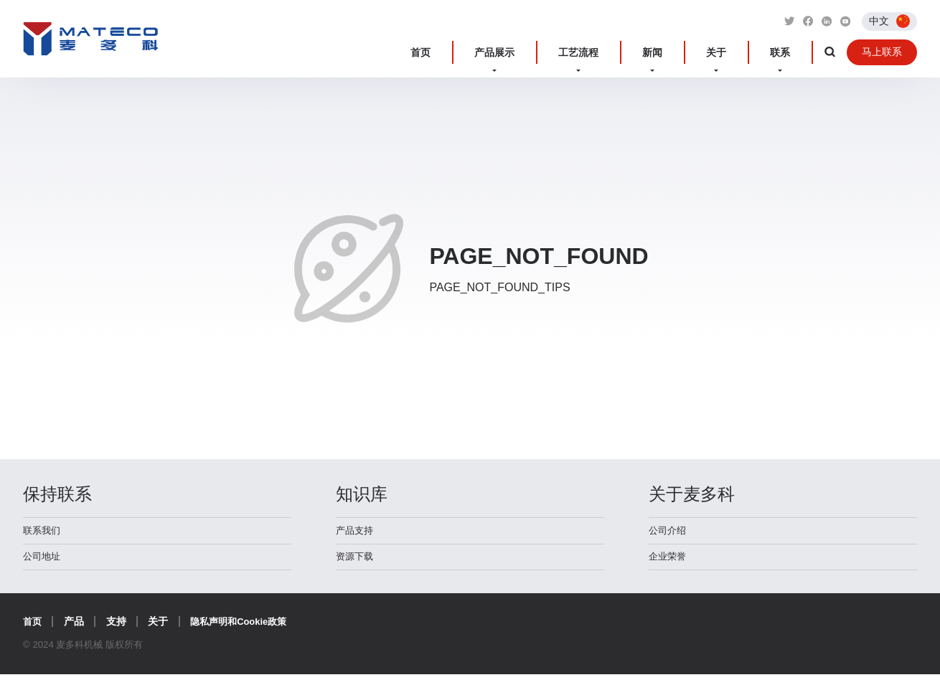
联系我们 (43, 532)
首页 (512, 52)
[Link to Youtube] (844, 21)
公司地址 (43, 561)
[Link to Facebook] (804, 21)
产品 (75, 627)
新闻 (693, 52)
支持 (118, 627)
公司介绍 (669, 532)
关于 (739, 52)
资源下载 (356, 561)
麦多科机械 (91, 45)
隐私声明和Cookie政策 (244, 627)
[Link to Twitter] (784, 21)
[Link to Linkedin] (824, 21)
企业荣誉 (669, 561)
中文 (879, 20)
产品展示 (569, 52)
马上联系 (879, 52)
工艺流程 (636, 52)
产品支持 (356, 532)
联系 (785, 52)
